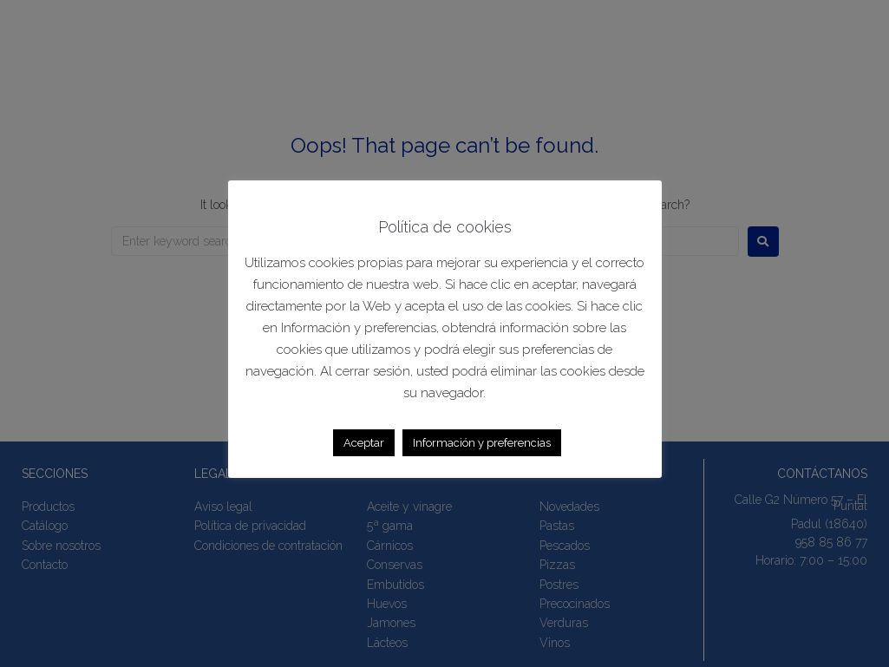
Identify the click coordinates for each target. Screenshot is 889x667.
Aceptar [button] (363, 442)
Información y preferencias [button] (482, 442)
